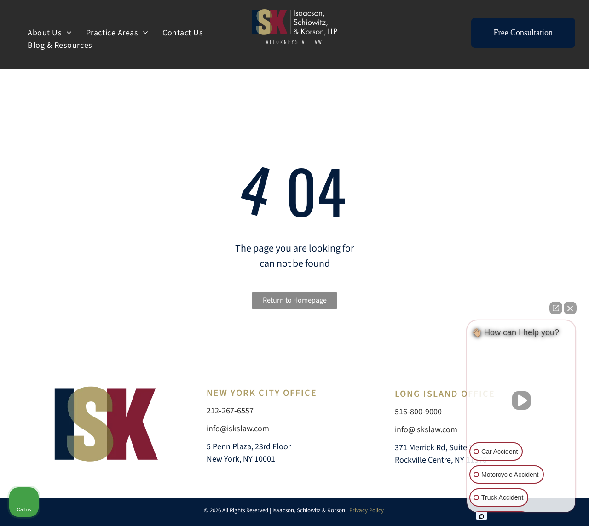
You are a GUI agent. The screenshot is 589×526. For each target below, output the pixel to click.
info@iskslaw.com (238, 429)
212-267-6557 (230, 411)
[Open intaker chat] (481, 516)
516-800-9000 (418, 411)
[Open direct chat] (555, 308)
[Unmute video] (521, 400)
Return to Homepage (295, 300)
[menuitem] (50, 33)
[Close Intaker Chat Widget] (570, 308)
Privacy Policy (367, 510)
